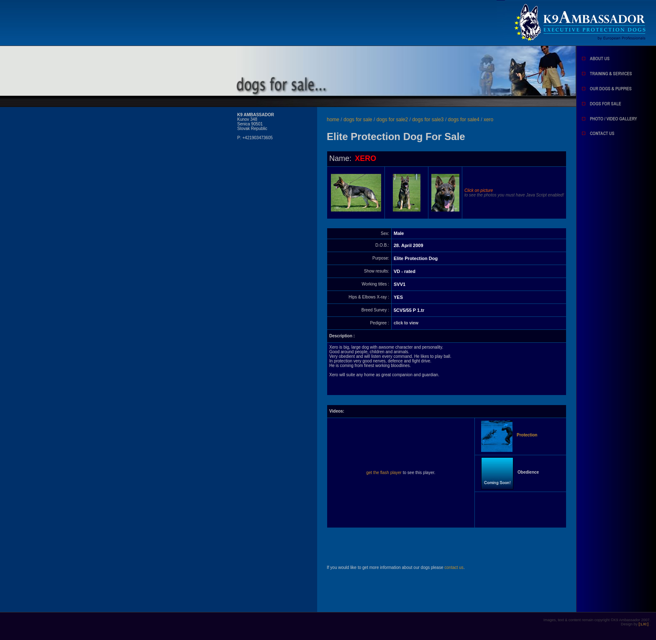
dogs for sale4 (464, 119)
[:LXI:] (644, 624)
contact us (454, 567)
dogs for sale (358, 119)
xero (488, 119)
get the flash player (384, 472)
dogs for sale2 (393, 119)
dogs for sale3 (428, 119)
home (333, 119)
